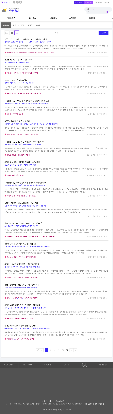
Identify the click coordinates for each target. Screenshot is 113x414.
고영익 (29, 196)
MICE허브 (32, 93)
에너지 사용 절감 (19, 277)
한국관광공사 (23, 52)
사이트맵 (106, 2)
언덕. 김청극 (34, 134)
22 (50, 350)
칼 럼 (15, 25)
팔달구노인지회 (12, 298)
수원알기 (39, 25)
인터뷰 (9, 114)
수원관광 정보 (102, 365)
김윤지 (20, 114)
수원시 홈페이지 (9, 365)
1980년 (15, 114)
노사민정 (10, 257)
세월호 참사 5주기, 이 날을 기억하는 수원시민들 (22, 162)
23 (54, 350)
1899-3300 (88, 404)
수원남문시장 (32, 52)
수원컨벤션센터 (12, 93)
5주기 (17, 175)
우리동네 (53, 18)
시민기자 (72, 18)
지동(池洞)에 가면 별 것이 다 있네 (17, 121)
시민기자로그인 (98, 2)
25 (63, 350)
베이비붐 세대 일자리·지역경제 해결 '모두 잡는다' (23, 223)
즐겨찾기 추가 (6, 2)
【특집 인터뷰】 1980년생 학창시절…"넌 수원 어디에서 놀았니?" (28, 101)
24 (58, 350)
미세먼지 (10, 277)
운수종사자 (24, 318)
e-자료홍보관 (46, 365)
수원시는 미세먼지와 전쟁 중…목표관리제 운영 (22, 264)
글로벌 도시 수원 (23, 93)
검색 (103, 33)
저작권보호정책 (46, 401)
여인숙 (22, 134)
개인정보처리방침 (59, 401)
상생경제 (27, 257)
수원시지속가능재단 (48, 236)
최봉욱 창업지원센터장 (14, 236)
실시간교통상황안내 (84, 365)
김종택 (22, 155)
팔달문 (9, 155)
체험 (48, 52)
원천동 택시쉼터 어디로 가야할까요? (18, 60)
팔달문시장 (15, 155)
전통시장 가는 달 (12, 52)
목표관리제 (28, 277)
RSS (68, 401)
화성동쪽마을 (15, 134)
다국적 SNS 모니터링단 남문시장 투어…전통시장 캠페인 (26, 39)
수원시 (16, 257)
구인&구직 (65, 365)
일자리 (21, 257)
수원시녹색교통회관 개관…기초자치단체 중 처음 (23, 305)
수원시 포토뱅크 (28, 365)
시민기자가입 (88, 2)
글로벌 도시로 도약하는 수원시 (16, 80)
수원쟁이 (23, 196)
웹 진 (22, 25)
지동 (8, 134)
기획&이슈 (11, 18)
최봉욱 (25, 236)
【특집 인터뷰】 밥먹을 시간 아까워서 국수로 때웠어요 (24, 142)
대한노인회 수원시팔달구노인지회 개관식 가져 (22, 285)
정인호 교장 (19, 339)
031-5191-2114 (100, 404)
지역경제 (33, 257)
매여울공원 (17, 73)
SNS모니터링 (41, 52)
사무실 (20, 298)
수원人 (30, 25)
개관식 (25, 298)
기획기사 (6, 25)
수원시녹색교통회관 (13, 318)
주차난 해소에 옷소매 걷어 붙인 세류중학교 (21, 326)
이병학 (35, 298)
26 (67, 350)
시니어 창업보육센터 (34, 236)
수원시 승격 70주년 (13, 196)
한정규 (39, 93)
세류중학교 (10, 339)
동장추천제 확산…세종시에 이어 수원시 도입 (21, 203)
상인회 (27, 155)
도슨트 (53, 52)
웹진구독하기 (79, 2)
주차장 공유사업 (28, 339)
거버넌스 (35, 73)
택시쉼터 (10, 73)
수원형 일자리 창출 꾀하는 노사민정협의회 (20, 244)
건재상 (27, 134)
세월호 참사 (11, 175)
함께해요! (93, 18)
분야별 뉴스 (33, 18)
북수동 (30, 298)
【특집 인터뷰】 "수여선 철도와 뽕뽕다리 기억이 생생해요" (25, 183)
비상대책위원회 (27, 73)
